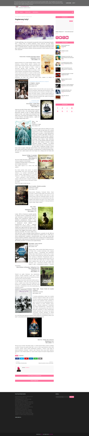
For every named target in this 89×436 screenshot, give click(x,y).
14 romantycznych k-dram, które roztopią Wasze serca (66, 63)
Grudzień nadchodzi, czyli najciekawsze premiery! (66, 90)
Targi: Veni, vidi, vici (65, 95)
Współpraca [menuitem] (35, 12)
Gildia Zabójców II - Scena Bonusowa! (64, 31)
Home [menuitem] (17, 12)
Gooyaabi (51, 434)
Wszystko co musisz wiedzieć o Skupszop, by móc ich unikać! (67, 85)
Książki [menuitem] (21, 12)
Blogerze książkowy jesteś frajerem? (66, 79)
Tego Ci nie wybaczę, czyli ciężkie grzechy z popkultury (67, 68)
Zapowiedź (23, 16)
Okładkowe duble (64, 50)
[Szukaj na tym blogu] (62, 397)
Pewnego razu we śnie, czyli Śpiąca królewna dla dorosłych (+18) (67, 57)
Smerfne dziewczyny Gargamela (65, 46)
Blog (42, 434)
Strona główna (18, 16)
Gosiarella (18, 22)
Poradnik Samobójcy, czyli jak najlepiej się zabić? (67, 74)
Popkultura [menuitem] (27, 12)
